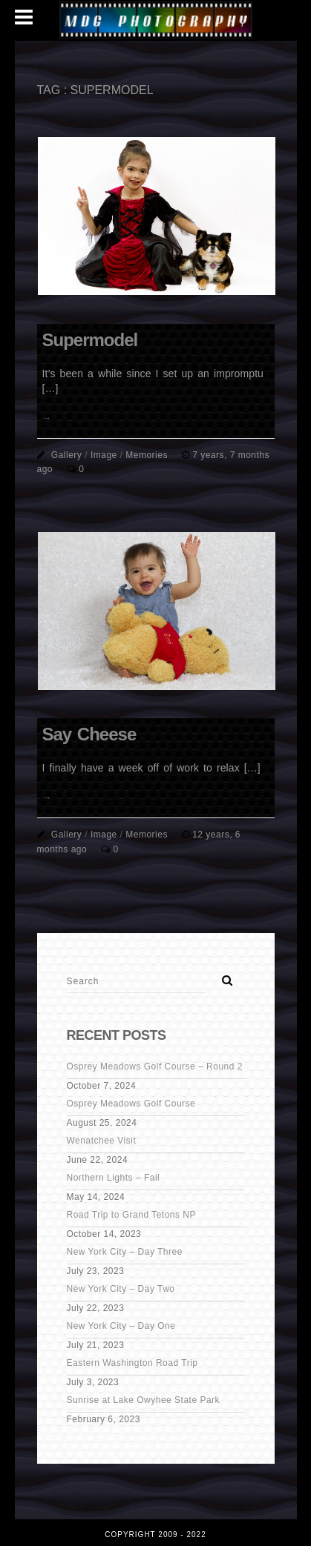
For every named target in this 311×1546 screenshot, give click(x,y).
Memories (146, 455)
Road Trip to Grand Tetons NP (132, 1215)
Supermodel (90, 340)
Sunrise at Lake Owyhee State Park (143, 1400)
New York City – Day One (121, 1326)
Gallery (66, 455)
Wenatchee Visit (102, 1140)
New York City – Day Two (121, 1289)
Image (104, 455)
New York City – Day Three (125, 1252)
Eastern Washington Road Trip (132, 1363)
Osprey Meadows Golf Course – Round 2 (155, 1066)
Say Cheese (89, 734)
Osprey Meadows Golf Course (131, 1103)
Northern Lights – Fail (113, 1177)
